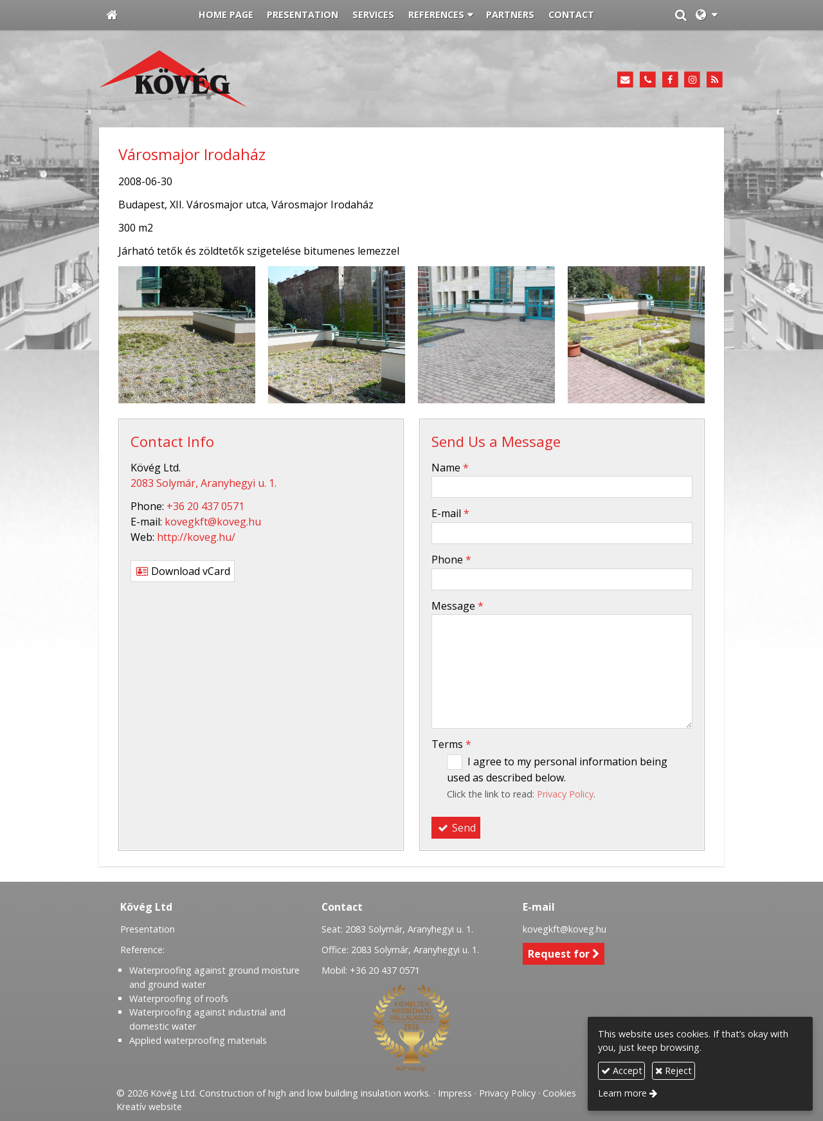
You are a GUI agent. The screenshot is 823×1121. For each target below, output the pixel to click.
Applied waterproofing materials (198, 1040)
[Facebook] (670, 80)
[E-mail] (625, 80)
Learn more (622, 1093)
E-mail (450, 513)
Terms (451, 744)
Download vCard (182, 571)
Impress (455, 1093)
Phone (451, 559)
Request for (564, 954)
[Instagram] (692, 80)
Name (450, 467)
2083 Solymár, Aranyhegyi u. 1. (203, 483)
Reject (673, 1070)
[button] (706, 15)
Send (456, 828)
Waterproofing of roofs (178, 998)
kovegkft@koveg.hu (213, 522)
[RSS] (714, 80)
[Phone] (647, 80)
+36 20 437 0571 (205, 506)
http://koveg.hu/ (196, 537)
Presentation (147, 929)
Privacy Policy (565, 794)
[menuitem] (226, 15)
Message (457, 606)
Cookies (559, 1093)
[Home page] (112, 15)
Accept (621, 1070)
